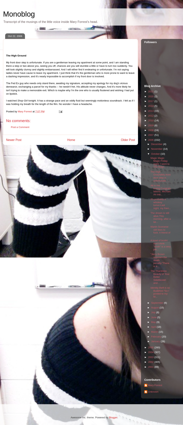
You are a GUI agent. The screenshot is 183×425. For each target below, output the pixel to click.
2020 (151, 96)
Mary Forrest (155, 385)
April (154, 326)
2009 (151, 125)
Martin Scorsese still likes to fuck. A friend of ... (160, 231)
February (156, 336)
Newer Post (14, 140)
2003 (151, 357)
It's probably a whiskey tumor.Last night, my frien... (160, 204)
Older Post (128, 140)
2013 (151, 110)
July (153, 312)
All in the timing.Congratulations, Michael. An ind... (160, 190)
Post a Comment (20, 127)
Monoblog (19, 14)
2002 (151, 362)
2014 (151, 106)
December (157, 144)
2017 (151, 101)
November (157, 148)
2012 (151, 115)
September (157, 302)
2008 (151, 130)
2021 (151, 91)
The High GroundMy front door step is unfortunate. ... (160, 176)
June (154, 317)
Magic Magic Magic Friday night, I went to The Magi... (159, 162)
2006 (151, 139)
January (156, 341)
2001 (151, 366)
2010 (151, 120)
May (154, 322)
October (156, 153)
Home (71, 140)
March (155, 331)
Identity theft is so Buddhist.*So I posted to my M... (160, 292)
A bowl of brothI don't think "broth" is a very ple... (160, 245)
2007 (151, 135)
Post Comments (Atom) (78, 149)
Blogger (113, 417)
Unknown (153, 391)
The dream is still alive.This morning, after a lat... (160, 217)
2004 (151, 352)
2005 (151, 347)
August (155, 307)
